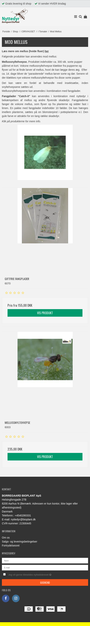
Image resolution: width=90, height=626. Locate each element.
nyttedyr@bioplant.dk (23, 519)
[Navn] (45, 560)
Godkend (45, 582)
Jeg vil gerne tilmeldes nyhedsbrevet (38, 574)
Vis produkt (45, 313)
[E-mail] (45, 567)
